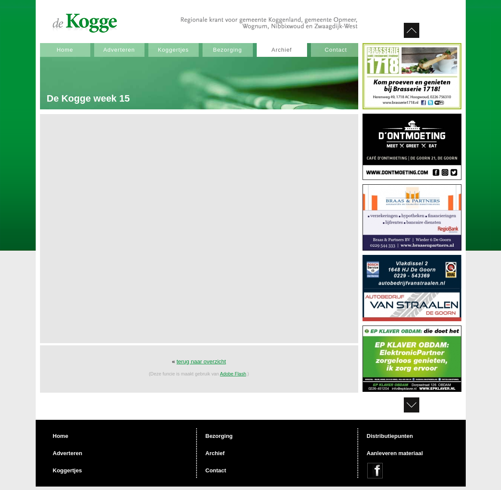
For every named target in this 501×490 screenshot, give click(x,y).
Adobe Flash (233, 373)
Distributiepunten (390, 436)
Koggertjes (173, 50)
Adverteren (119, 50)
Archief (281, 50)
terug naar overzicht (201, 361)
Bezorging (227, 50)
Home (65, 50)
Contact (336, 50)
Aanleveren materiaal (395, 453)
